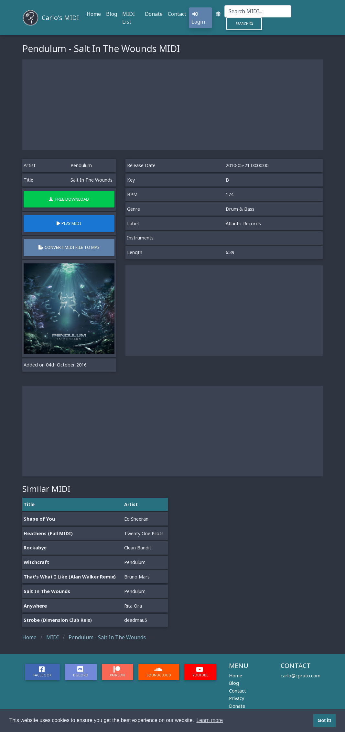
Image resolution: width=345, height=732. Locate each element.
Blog (111, 13)
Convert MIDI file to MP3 (69, 247)
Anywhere (35, 606)
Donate (154, 13)
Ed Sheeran (136, 519)
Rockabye (35, 548)
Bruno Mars (137, 577)
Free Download (69, 199)
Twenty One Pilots (144, 533)
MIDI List (128, 17)
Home (94, 13)
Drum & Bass (240, 209)
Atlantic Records (243, 223)
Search (244, 23)
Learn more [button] (209, 720)
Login (198, 18)
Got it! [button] (324, 720)
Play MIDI (69, 223)
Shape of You (39, 519)
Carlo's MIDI (60, 17)
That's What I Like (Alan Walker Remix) (70, 577)
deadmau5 (135, 620)
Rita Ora (133, 606)
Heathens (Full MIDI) (48, 533)
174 (229, 194)
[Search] (257, 11)
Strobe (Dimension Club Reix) (58, 620)
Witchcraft (36, 562)
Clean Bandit (137, 548)
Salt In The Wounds (47, 591)
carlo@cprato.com (300, 676)
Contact (177, 13)
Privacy (236, 698)
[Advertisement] (172, 104)
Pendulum (81, 165)
